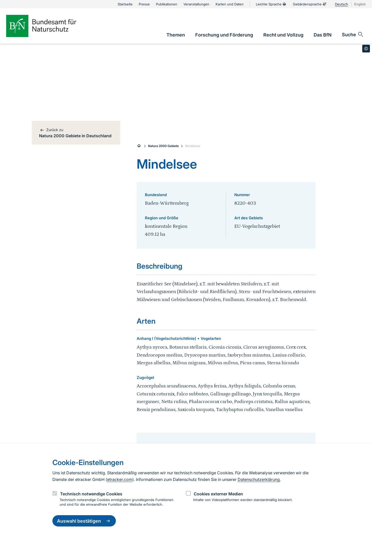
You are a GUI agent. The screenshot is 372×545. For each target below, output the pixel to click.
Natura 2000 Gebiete (163, 146)
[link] (175, 35)
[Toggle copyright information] (366, 48)
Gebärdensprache (310, 4)
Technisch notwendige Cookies (91, 493)
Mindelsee (192, 146)
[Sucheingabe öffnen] (353, 34)
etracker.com (119, 479)
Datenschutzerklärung (259, 479)
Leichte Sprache (271, 4)
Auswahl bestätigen (84, 521)
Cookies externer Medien (218, 493)
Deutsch (341, 4)
